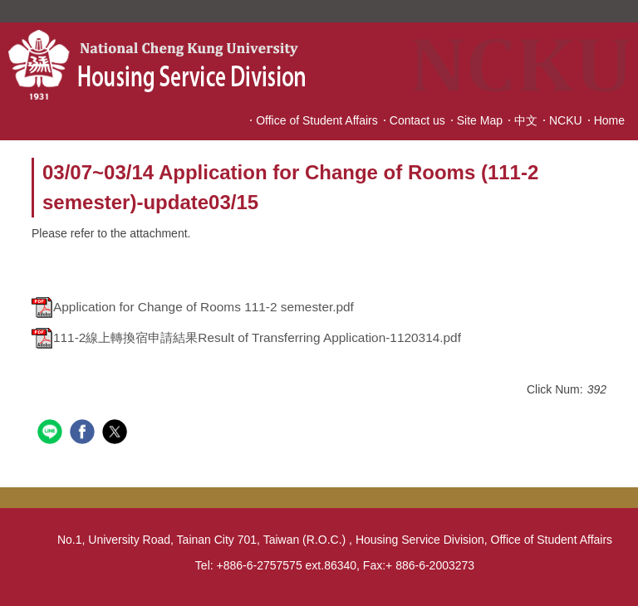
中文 (525, 120)
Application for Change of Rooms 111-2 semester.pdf (193, 307)
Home (609, 120)
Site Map (480, 120)
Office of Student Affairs (317, 120)
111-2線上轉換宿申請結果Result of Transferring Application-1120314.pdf (246, 337)
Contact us (417, 120)
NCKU (565, 120)
